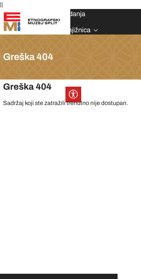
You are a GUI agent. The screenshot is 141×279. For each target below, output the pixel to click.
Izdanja (74, 14)
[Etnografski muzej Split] (32, 21)
